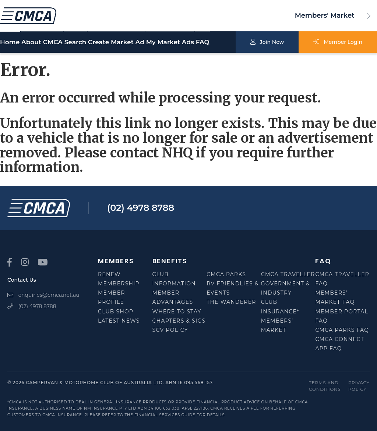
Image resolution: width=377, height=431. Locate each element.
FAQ (234, 42)
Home (10, 42)
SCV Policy (170, 330)
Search (94, 42)
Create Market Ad (140, 42)
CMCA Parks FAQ (342, 330)
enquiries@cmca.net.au (43, 295)
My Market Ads (189, 42)
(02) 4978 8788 (140, 207)
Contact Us (21, 280)
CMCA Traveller (288, 274)
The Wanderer (231, 302)
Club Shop (115, 311)
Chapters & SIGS (179, 320)
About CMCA (48, 42)
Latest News (119, 320)
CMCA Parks (226, 274)
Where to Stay (176, 311)
